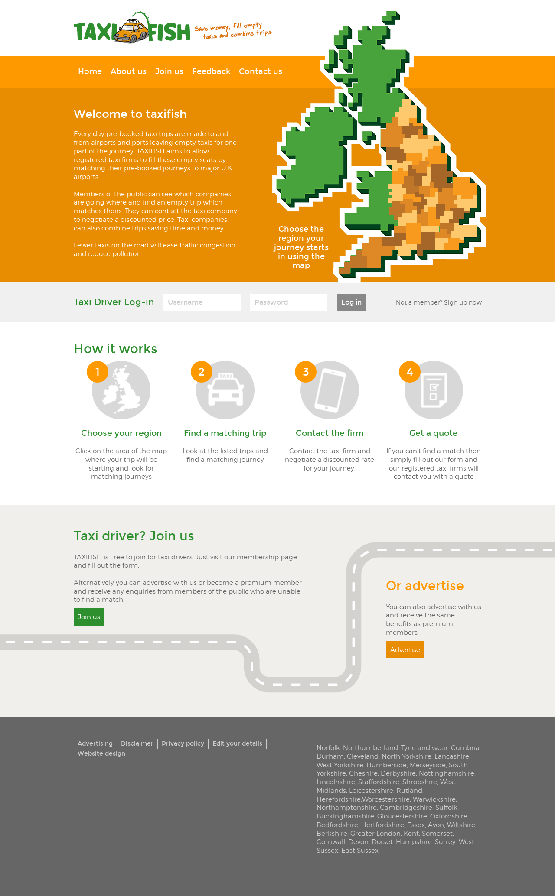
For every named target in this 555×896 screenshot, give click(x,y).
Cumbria (465, 747)
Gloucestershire (402, 816)
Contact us (260, 71)
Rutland (409, 790)
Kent (411, 833)
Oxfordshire (448, 816)
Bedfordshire (337, 825)
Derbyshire (398, 773)
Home (90, 71)
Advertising (95, 743)
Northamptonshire (347, 807)
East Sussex (360, 850)
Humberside (386, 765)
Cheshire (363, 773)
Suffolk (446, 807)
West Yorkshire (340, 765)
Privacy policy (183, 743)
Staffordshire (378, 782)
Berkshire (332, 833)
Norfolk (328, 747)
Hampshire (414, 842)
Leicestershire (371, 790)
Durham (330, 756)
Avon (436, 825)
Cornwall (331, 842)
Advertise (405, 650)
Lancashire (451, 756)
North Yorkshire (406, 756)
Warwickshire (434, 799)
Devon (358, 842)
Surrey (445, 842)
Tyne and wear (424, 747)
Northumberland (370, 747)
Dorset (382, 842)
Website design (101, 753)
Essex (416, 825)
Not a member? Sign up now (439, 302)
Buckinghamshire (345, 816)
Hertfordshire (382, 825)
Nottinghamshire (446, 773)
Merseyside (428, 765)
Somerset (437, 833)
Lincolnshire (336, 782)
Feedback (211, 71)
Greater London (375, 833)
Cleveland (363, 756)
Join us (169, 71)
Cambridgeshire (406, 807)
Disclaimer (137, 743)
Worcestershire (386, 799)
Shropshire (419, 782)
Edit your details (237, 743)
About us (129, 71)
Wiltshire (461, 825)
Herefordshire (339, 799)
